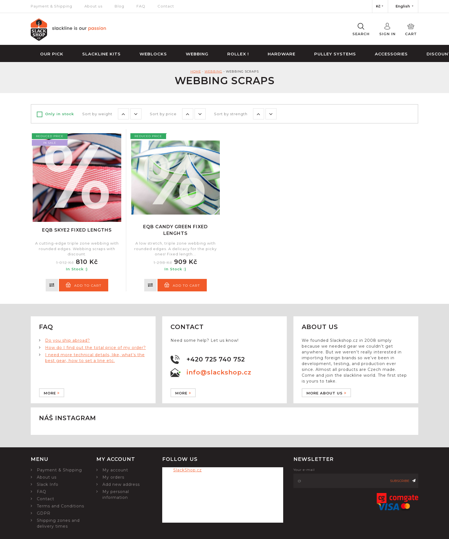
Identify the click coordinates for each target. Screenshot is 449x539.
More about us (326, 393)
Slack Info (47, 484)
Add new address (121, 484)
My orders (113, 477)
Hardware (281, 54)
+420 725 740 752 (216, 359)
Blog (119, 6)
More (52, 393)
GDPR (43, 513)
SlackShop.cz (187, 470)
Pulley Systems (335, 54)
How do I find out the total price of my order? (95, 347)
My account (115, 470)
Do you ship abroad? (67, 340)
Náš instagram (67, 418)
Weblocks (153, 54)
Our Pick (51, 54)
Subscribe (403, 481)
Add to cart (83, 285)
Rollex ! (238, 54)
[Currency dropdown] (380, 6)
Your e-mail (304, 470)
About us (93, 6)
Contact (166, 6)
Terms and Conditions (60, 506)
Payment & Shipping (51, 6)
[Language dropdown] (403, 6)
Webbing (197, 54)
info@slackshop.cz (219, 372)
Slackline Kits (101, 54)
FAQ (140, 6)
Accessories (391, 54)
